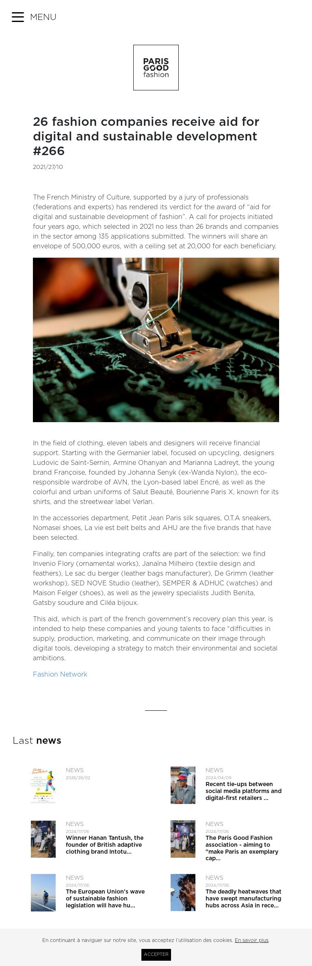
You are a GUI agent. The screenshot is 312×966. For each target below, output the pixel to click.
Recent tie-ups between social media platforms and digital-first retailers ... (244, 791)
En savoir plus (252, 940)
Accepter (156, 954)
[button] (34, 17)
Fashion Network (60, 674)
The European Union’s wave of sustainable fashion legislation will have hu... (105, 899)
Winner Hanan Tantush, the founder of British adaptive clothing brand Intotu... (104, 845)
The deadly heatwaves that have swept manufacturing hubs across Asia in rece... (244, 899)
